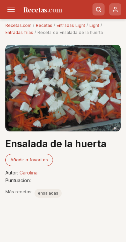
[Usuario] (115, 9)
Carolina (28, 172)
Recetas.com (18, 25)
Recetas (44, 25)
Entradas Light (71, 25)
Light (94, 25)
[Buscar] (98, 9)
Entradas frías (19, 32)
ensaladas (48, 193)
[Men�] (11, 9)
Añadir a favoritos (29, 159)
